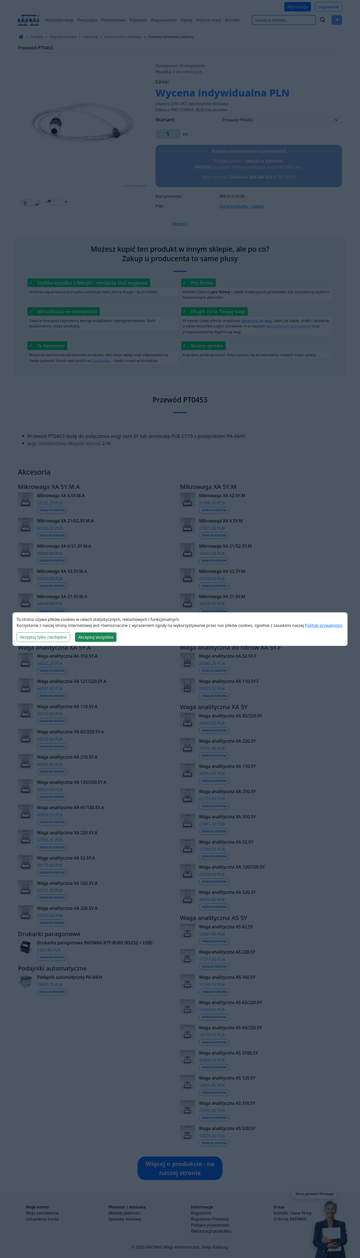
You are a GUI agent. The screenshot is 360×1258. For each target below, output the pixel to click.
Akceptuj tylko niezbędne (43, 637)
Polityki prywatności (323, 625)
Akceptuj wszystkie (95, 637)
